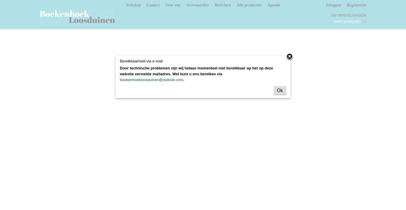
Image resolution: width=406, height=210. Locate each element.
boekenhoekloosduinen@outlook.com (151, 80)
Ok (280, 90)
